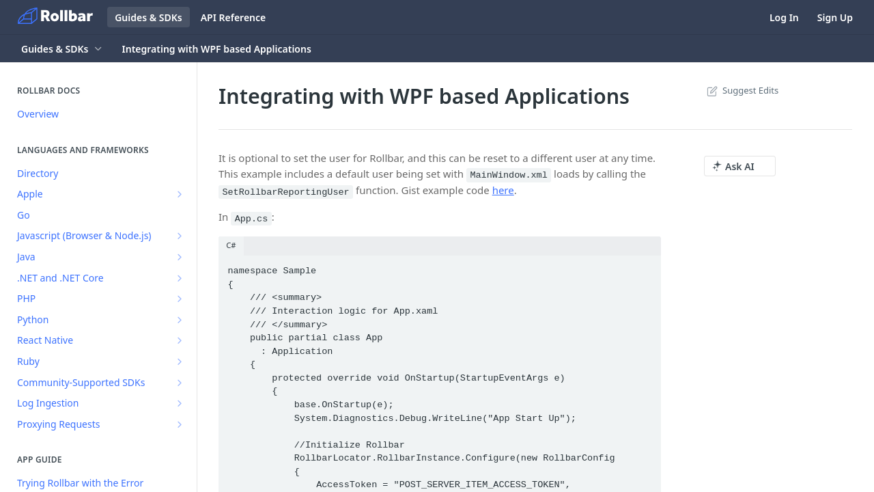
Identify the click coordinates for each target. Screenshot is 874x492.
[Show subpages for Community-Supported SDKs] (179, 382)
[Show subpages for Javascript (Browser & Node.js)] (179, 235)
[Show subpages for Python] (179, 319)
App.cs (251, 218)
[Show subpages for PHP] (179, 298)
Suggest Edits (741, 90)
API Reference (233, 17)
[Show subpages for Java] (179, 256)
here (503, 190)
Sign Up (835, 17)
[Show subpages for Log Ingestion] (179, 403)
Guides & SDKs (148, 17)
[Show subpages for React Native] (179, 340)
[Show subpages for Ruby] (179, 361)
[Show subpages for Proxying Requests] (179, 424)
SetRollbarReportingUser (285, 192)
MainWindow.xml (508, 175)
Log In (784, 17)
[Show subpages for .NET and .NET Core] (179, 278)
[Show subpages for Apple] (179, 194)
